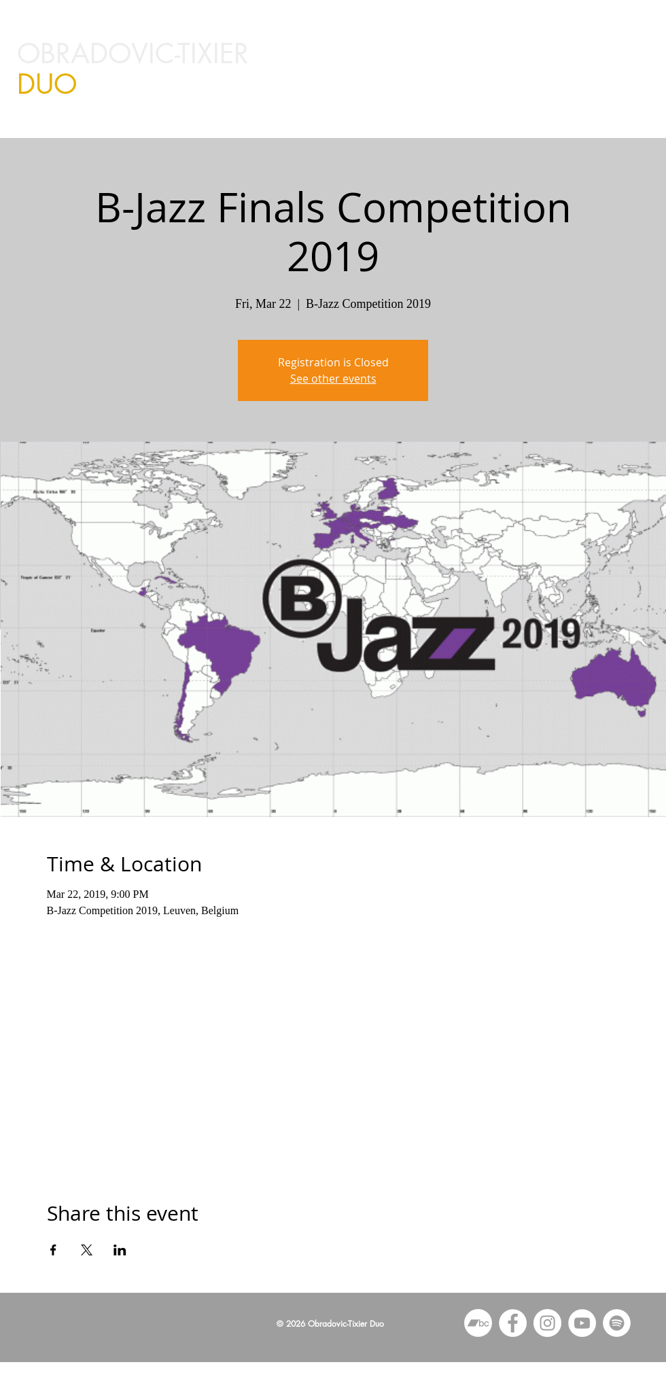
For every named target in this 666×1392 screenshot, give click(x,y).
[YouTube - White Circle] (582, 1323)
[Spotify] (617, 1323)
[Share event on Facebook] (53, 1250)
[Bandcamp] (478, 1323)
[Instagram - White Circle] (547, 1323)
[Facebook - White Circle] (513, 1323)
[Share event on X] (86, 1250)
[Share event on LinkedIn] (119, 1250)
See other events (333, 378)
